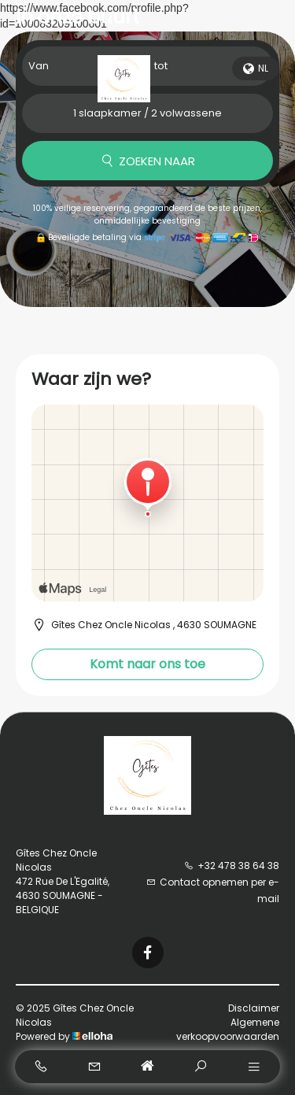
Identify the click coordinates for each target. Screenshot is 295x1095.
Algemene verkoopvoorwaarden (227, 1029)
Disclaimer (253, 1008)
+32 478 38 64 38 (231, 865)
